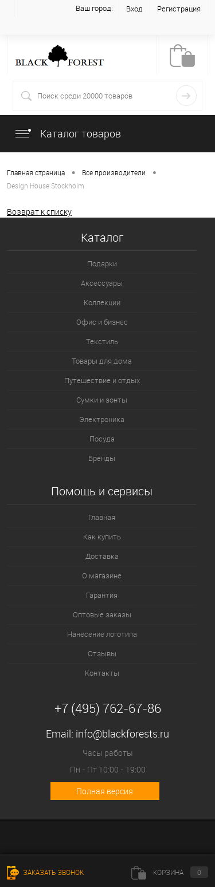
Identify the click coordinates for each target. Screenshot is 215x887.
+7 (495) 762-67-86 (107, 708)
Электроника (101, 419)
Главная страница (36, 172)
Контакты (102, 673)
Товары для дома (102, 361)
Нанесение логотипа (102, 634)
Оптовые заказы (102, 614)
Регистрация (179, 8)
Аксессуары (102, 283)
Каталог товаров (67, 133)
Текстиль (102, 341)
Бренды (101, 458)
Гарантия (102, 595)
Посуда (102, 438)
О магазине (102, 575)
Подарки (102, 263)
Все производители (114, 172)
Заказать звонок (45, 872)
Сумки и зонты (101, 400)
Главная (101, 517)
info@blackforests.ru (122, 733)
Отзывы (102, 653)
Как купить (102, 536)
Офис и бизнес (102, 322)
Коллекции (102, 302)
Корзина (169, 872)
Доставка (102, 556)
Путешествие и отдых (102, 380)
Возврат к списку (39, 211)
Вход (134, 8)
